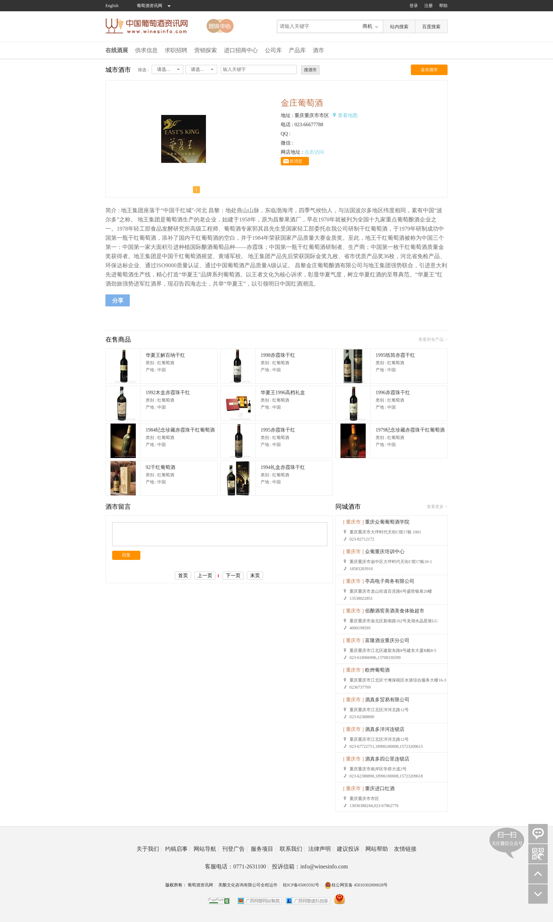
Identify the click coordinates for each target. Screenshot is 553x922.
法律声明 (321, 849)
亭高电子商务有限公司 (389, 581)
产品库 (297, 50)
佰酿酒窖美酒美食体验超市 (394, 610)
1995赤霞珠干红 (278, 430)
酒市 (318, 50)
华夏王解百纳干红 (165, 355)
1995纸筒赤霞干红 (395, 355)
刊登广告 (235, 849)
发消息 (296, 161)
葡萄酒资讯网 (149, 5)
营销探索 (205, 50)
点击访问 (314, 152)
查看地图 (348, 115)
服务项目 (263, 849)
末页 (255, 575)
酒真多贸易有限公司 (387, 699)
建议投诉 (349, 849)
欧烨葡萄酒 (377, 670)
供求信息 (146, 50)
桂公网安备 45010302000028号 (356, 885)
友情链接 (405, 849)
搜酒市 (310, 69)
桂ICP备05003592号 (301, 885)
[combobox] (167, 69)
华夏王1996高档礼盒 (283, 392)
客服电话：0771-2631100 (237, 866)
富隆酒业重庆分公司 (387, 640)
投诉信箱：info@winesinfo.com (310, 866)
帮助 (443, 5)
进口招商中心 (241, 50)
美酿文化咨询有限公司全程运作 (248, 885)
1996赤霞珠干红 (393, 392)
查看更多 (435, 506)
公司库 (273, 50)
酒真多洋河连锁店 (385, 729)
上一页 (205, 575)
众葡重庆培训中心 (385, 551)
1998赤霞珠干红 (278, 355)
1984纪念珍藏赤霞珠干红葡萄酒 (180, 430)
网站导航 (206, 849)
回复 (126, 554)
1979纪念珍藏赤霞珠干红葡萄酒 (410, 430)
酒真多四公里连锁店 (387, 759)
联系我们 (292, 849)
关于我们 (149, 849)
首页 (183, 575)
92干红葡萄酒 (160, 467)
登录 (413, 5)
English (112, 5)
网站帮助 (378, 849)
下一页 (233, 575)
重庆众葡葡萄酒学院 (387, 522)
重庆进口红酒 (380, 788)
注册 (428, 5)
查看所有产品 (431, 339)
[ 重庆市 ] (353, 522)
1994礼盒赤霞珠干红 (283, 467)
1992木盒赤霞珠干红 (168, 392)
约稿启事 (177, 849)
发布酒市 (429, 69)
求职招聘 (176, 50)
